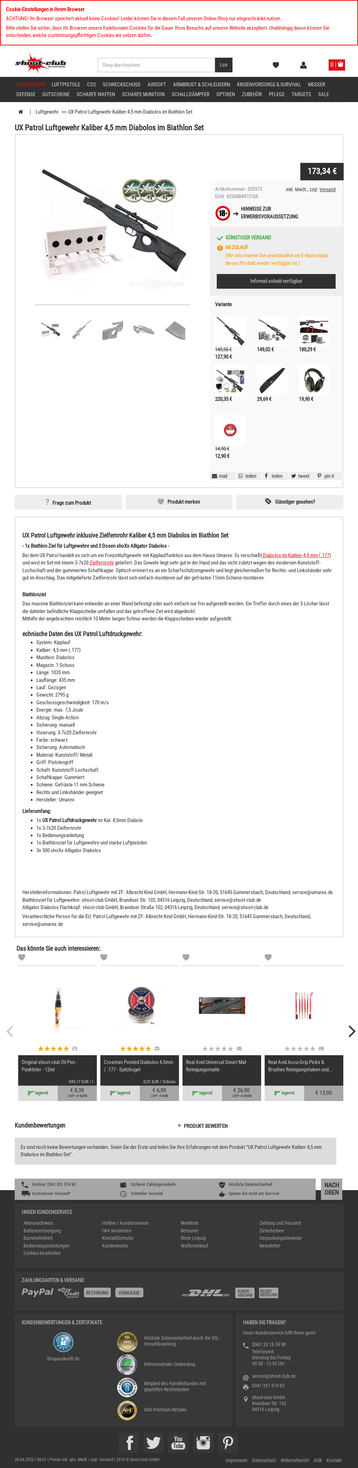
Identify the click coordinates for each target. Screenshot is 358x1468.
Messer (316, 84)
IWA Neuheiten (116, 1230)
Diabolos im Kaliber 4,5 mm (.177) (296, 555)
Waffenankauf (194, 1245)
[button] (325, 476)
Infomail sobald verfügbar (276, 281)
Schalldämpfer (190, 94)
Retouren (189, 1230)
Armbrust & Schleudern (201, 84)
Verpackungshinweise (280, 1238)
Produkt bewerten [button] (206, 1126)
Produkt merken (183, 502)
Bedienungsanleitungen (46, 1245)
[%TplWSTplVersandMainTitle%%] (99, 1295)
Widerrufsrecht (295, 1460)
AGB (318, 1460)
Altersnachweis (38, 1223)
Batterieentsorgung (42, 1230)
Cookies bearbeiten (42, 1253)
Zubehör (252, 94)
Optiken (225, 94)
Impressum (236, 1460)
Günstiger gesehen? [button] (295, 502)
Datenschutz (264, 1460)
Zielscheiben (271, 1230)
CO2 (91, 84)
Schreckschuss (122, 84)
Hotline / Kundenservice (125, 1223)
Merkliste (190, 1223)
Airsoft (157, 84)
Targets (301, 94)
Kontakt (334, 1460)
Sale (323, 94)
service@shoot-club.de (274, 1376)
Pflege (277, 94)
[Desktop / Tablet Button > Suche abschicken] (223, 65)
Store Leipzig (193, 1238)
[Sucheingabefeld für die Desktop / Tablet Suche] (156, 65)
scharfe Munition (143, 94)
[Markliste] (21, 958)
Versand (328, 189)
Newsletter (269, 1245)
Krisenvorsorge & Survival (269, 84)
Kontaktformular (118, 1238)
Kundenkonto (115, 1245)
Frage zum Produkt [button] (71, 503)
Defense (25, 94)
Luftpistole (66, 84)
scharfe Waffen (96, 94)
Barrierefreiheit (37, 1238)
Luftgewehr (30, 84)
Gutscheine (56, 94)
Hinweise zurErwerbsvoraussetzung (269, 213)
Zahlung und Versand (280, 1223)
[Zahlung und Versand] (258, 1295)
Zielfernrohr (102, 563)
